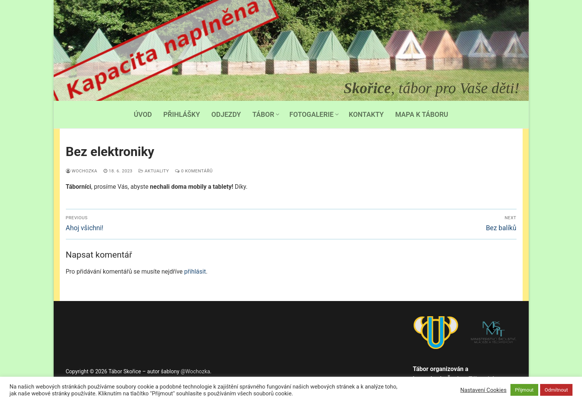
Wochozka (81, 171)
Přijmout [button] (524, 390)
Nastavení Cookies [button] (483, 390)
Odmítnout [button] (556, 390)
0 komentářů (194, 171)
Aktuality (154, 171)
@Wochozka (195, 371)
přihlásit (195, 271)
